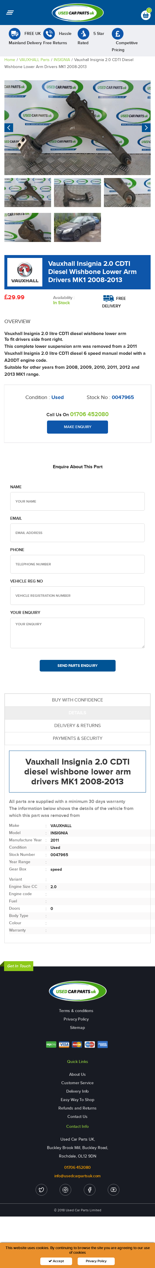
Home (9, 60)
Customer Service (77, 1082)
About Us (77, 1074)
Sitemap (77, 1027)
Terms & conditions (76, 1010)
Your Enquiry (25, 612)
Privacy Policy (76, 1019)
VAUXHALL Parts (34, 60)
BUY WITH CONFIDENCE (77, 699)
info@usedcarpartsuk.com (77, 1175)
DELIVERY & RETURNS (77, 725)
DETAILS (77, 712)
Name (16, 487)
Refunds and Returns (77, 1108)
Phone (17, 549)
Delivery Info (77, 1091)
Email (16, 518)
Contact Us (77, 1116)
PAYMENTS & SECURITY (77, 738)
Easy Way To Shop (77, 1099)
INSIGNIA (62, 60)
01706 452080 (89, 414)
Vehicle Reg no (26, 581)
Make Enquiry (77, 427)
